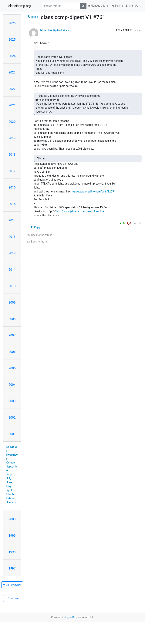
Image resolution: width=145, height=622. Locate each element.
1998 (12, 552)
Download (12, 598)
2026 (12, 23)
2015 (12, 204)
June (9, 482)
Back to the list (37, 241)
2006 (12, 352)
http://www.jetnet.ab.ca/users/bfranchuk (80, 211)
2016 (12, 187)
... (36, 47)
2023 (12, 72)
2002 (12, 417)
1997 (12, 568)
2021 (12, 105)
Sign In (117, 5)
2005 (12, 368)
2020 (12, 122)
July (8, 478)
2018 (12, 154)
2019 (12, 138)
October (11, 462)
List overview (12, 584)
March (10, 494)
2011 (12, 269)
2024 (12, 56)
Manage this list (98, 5)
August (10, 474)
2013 (12, 237)
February (11, 498)
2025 (12, 39)
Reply (35, 227)
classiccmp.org (19, 6)
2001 (12, 434)
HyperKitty (71, 617)
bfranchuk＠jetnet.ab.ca (54, 30)
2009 (12, 302)
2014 (12, 220)
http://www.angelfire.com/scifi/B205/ (93, 191)
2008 (12, 319)
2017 (12, 171)
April (9, 490)
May (8, 486)
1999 (12, 535)
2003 (12, 401)
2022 (12, 89)
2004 (12, 384)
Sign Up (132, 5)
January (11, 502)
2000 (12, 519)
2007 (12, 335)
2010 (12, 286)
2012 (12, 253)
